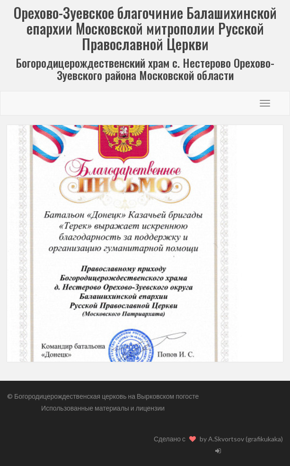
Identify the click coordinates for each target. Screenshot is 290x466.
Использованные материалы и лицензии (103, 408)
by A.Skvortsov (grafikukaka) (241, 439)
